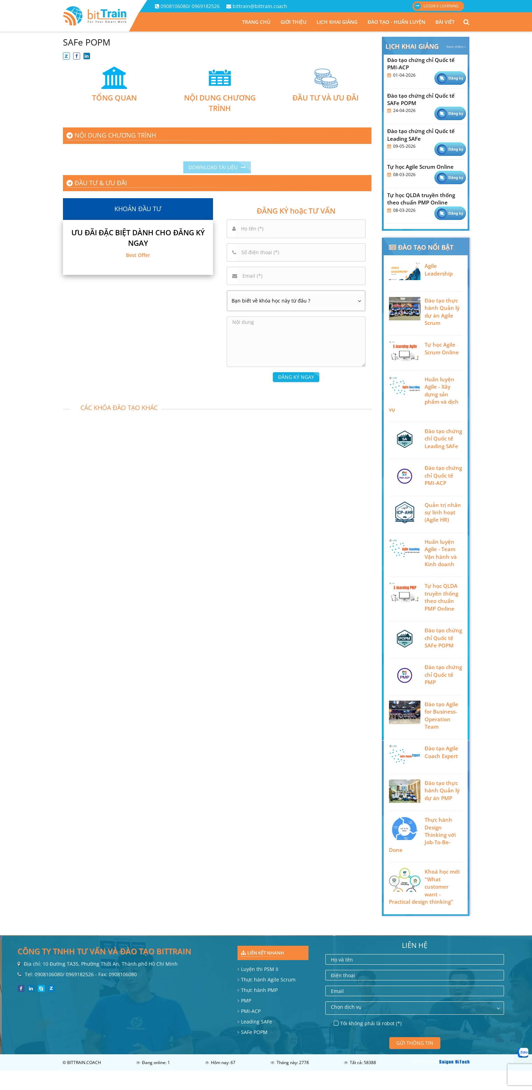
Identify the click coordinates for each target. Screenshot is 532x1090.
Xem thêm (456, 46)
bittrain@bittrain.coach (260, 6)
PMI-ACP (251, 1011)
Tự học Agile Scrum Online (420, 166)
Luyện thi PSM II (259, 969)
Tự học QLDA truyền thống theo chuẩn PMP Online (421, 199)
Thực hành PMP (259, 990)
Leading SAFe (256, 1021)
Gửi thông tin (414, 1043)
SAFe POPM (254, 1032)
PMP (246, 1000)
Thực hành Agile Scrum (268, 979)
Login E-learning (436, 6)
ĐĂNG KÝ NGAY (296, 377)
